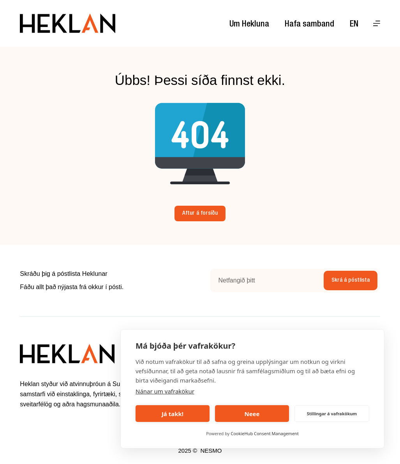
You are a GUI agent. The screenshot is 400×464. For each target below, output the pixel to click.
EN (354, 24)
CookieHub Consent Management (265, 433)
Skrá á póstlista (350, 280)
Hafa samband (309, 24)
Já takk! (172, 414)
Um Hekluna (249, 24)
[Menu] (376, 23)
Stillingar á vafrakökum (332, 413)
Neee (251, 414)
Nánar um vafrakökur (165, 391)
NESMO (211, 450)
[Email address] (265, 280)
